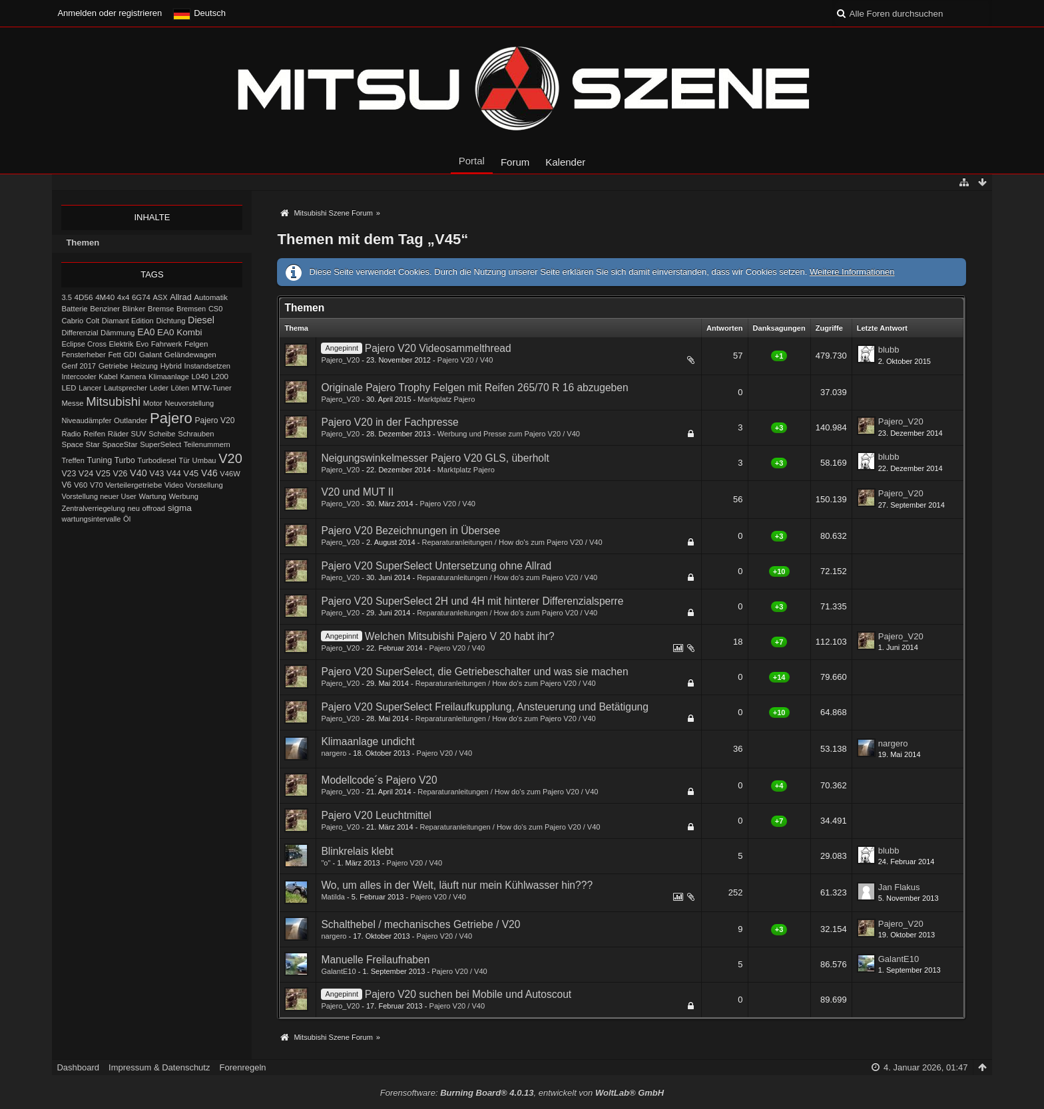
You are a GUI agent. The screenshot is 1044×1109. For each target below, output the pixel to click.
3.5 (66, 297)
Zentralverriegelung (93, 508)
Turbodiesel (156, 460)
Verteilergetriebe (133, 484)
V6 (66, 485)
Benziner (105, 309)
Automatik (211, 297)
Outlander (130, 420)
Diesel (201, 320)
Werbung (183, 496)
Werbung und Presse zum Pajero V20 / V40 (508, 434)
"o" (325, 863)
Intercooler (78, 377)
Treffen (72, 460)
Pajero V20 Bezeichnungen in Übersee (410, 530)
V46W (230, 474)
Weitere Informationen (852, 272)
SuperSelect (160, 444)
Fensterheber (83, 355)
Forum (515, 162)
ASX (159, 297)
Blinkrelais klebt (357, 851)
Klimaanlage (168, 377)
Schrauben (196, 434)
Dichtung (170, 321)
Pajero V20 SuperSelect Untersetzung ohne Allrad (436, 565)
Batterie (74, 309)
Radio (71, 434)
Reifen (94, 434)
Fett (114, 355)
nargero (333, 753)
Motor (152, 403)
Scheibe (161, 434)
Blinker (134, 309)
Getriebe (114, 365)
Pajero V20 (215, 420)
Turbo (125, 460)
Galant (150, 354)
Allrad (181, 297)
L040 (200, 376)
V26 (120, 473)
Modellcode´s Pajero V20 (379, 780)
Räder (118, 434)
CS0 (215, 309)
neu (133, 508)
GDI (129, 355)
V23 (68, 473)
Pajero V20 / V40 (465, 360)
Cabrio (72, 321)
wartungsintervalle (91, 519)
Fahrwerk (166, 344)
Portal (472, 160)
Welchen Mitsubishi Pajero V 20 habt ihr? (460, 636)
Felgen (196, 343)
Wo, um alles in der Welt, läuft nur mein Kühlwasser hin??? (457, 885)
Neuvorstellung (189, 403)
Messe (72, 403)
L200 (219, 376)
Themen (82, 242)
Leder (159, 388)
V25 (103, 473)
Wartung (152, 496)
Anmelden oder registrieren (109, 13)
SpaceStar (119, 444)
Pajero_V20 (340, 360)
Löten (180, 388)
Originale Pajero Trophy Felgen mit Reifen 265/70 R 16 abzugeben (474, 387)
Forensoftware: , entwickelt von (522, 1093)
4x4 (123, 297)
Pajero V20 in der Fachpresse (389, 422)
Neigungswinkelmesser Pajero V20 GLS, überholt (435, 458)
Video (173, 485)
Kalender (565, 162)
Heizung (144, 366)
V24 (86, 473)
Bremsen (191, 309)
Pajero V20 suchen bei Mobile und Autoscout (468, 994)
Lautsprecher (125, 388)
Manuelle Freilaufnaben (375, 959)
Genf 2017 (78, 366)
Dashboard (78, 1067)
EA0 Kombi (179, 332)
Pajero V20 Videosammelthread (438, 348)
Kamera (133, 377)
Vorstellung (204, 485)
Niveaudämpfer (86, 420)
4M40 (105, 297)
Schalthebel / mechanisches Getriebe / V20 (420, 924)
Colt (92, 321)
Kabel (108, 377)
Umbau (204, 460)
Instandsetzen (207, 366)
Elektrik (121, 344)
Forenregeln (242, 1067)
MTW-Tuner (212, 388)
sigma (180, 508)
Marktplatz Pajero (446, 399)
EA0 (145, 332)
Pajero (171, 418)
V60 (80, 485)
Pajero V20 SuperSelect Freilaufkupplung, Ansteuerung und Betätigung (485, 707)
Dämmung (117, 333)
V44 (173, 473)
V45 (190, 473)
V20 (230, 458)
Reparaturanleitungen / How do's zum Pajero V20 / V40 (512, 542)
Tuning (99, 460)
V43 (156, 473)
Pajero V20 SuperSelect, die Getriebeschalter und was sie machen (474, 671)
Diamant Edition (128, 321)
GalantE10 (338, 971)
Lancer (90, 388)
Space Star (80, 444)
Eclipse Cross (84, 344)
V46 (209, 473)
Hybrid (171, 366)
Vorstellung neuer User (98, 496)
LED (68, 388)
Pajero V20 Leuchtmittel (376, 815)
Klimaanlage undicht (367, 741)
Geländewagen (190, 354)
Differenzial (79, 333)
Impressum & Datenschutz (159, 1067)
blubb (889, 350)
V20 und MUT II (357, 492)
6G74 (141, 297)
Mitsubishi (113, 401)
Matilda (333, 897)
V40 (138, 473)
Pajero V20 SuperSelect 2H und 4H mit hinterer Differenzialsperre (472, 601)
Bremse (161, 309)
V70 (96, 485)
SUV (138, 434)
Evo (142, 344)
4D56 (84, 297)
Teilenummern (207, 444)
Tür (184, 460)
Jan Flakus (899, 887)
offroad (153, 508)
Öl (126, 519)
